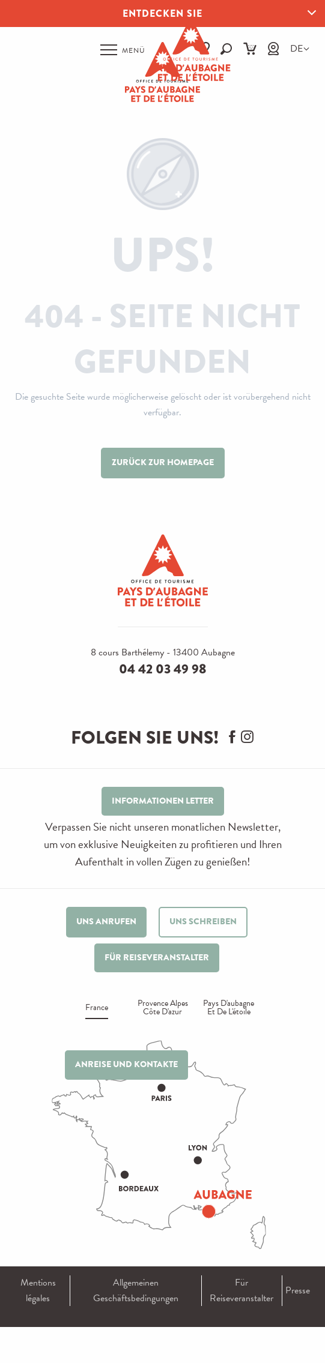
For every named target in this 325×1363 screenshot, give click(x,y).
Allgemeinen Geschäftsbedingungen (135, 1290)
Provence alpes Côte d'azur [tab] (163, 1008)
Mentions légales (38, 1290)
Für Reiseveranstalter (241, 1290)
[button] (296, 48)
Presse (297, 1290)
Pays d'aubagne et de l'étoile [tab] (228, 1008)
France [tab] (96, 1008)
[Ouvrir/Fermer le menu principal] (122, 49)
